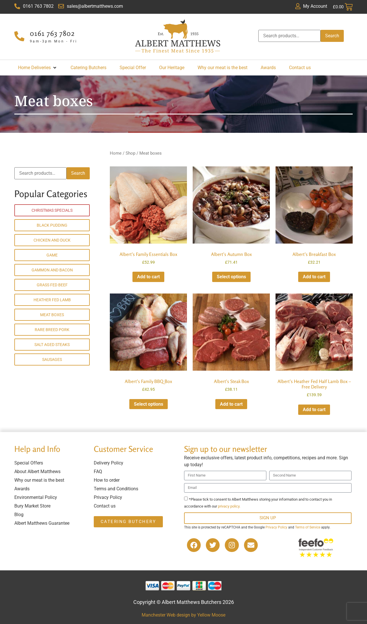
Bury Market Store (32, 506)
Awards (22, 488)
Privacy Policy (108, 497)
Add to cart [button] (148, 276)
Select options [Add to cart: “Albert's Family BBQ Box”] (148, 404)
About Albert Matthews (37, 471)
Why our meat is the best (39, 480)
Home (116, 153)
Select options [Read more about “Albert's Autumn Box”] (231, 276)
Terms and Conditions (116, 488)
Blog (19, 514)
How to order (107, 480)
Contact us (105, 506)
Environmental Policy (35, 497)
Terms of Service (307, 527)
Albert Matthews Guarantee (41, 523)
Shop (130, 153)
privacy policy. (229, 506)
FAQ (98, 471)
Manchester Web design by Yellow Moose (183, 615)
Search (332, 35)
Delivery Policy (108, 463)
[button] (37, 68)
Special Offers (28, 463)
